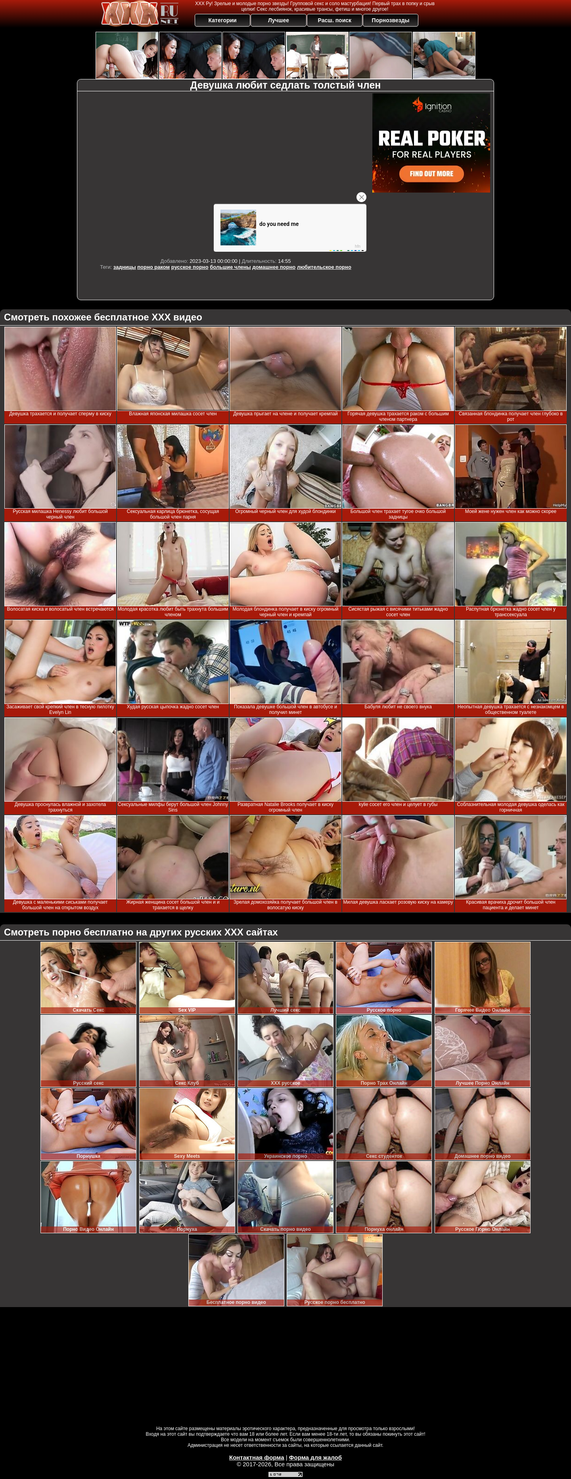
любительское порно (324, 267)
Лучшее (278, 20)
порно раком (153, 267)
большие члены (230, 267)
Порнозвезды (391, 20)
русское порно (190, 267)
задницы (124, 267)
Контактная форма (256, 1457)
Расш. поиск (334, 20)
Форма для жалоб (315, 1457)
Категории (223, 20)
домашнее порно (273, 267)
